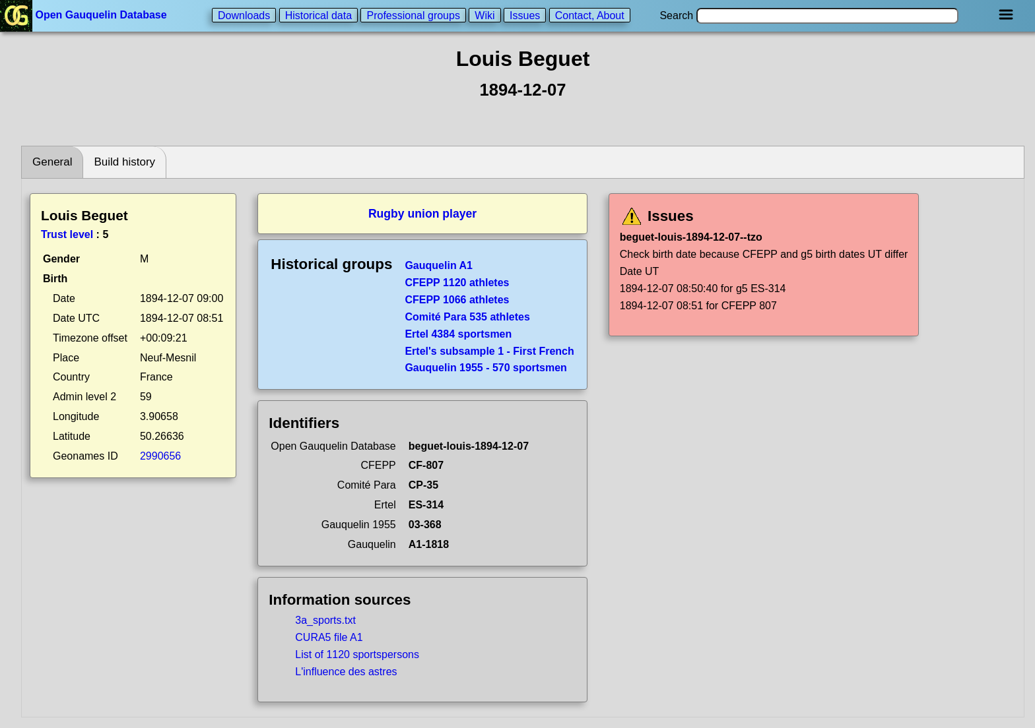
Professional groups (412, 14)
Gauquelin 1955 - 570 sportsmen (485, 367)
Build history (124, 162)
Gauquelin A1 (439, 265)
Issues (525, 14)
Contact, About (589, 14)
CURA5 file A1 (328, 637)
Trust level (67, 234)
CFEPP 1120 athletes (457, 282)
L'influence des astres (346, 671)
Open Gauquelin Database (85, 14)
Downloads (244, 14)
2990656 (160, 456)
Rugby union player (422, 213)
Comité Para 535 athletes (467, 316)
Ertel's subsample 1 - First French (489, 351)
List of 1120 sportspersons (357, 654)
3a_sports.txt (325, 620)
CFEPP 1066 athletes (457, 299)
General (52, 162)
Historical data (318, 14)
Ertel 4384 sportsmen (458, 334)
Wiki (484, 14)
